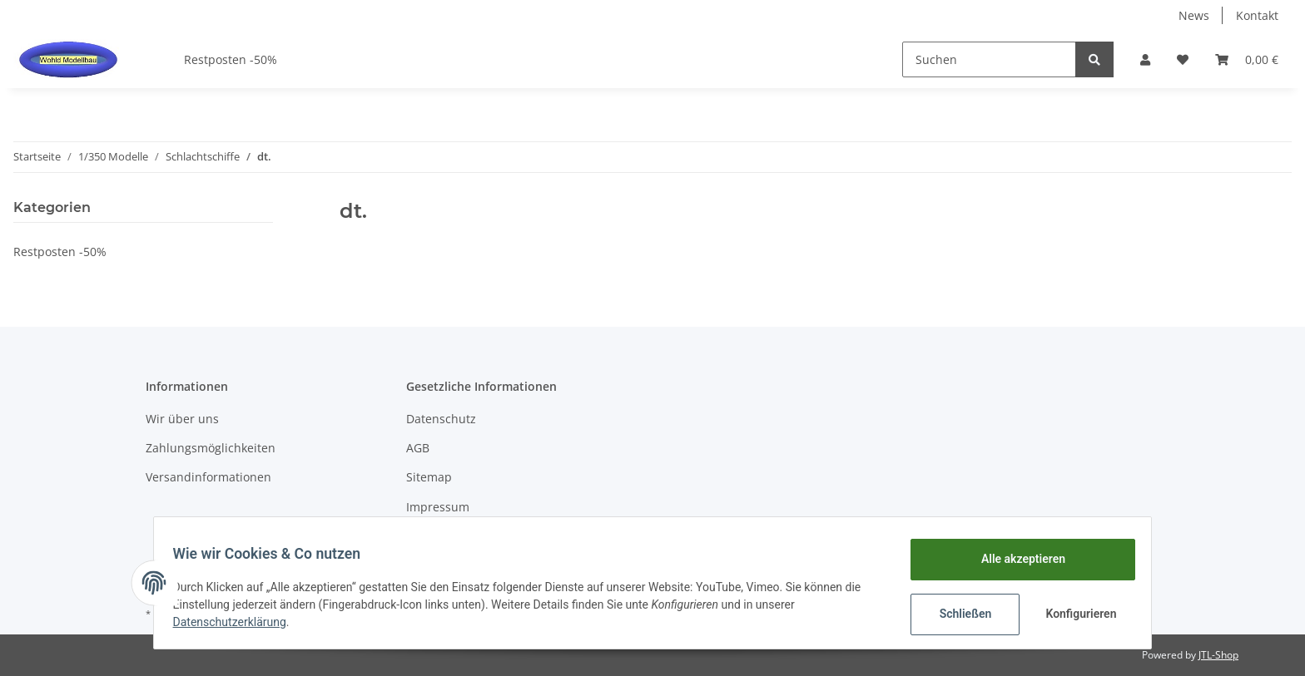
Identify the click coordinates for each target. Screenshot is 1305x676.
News (1193, 15)
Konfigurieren (1075, 613)
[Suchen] (989, 59)
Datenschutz (441, 419)
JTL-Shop (1218, 655)
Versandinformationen (208, 477)
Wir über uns (182, 419)
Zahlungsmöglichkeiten (210, 448)
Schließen (957, 613)
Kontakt (1257, 15)
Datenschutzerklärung (237, 622)
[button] (1145, 59)
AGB (417, 448)
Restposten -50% (60, 251)
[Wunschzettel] (1183, 59)
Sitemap (429, 477)
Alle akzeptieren (1015, 558)
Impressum (437, 507)
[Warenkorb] (1247, 59)
